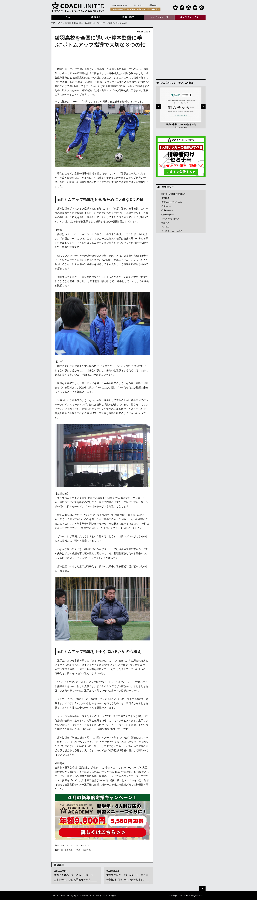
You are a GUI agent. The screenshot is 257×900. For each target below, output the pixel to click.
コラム (59, 23)
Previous (158, 106)
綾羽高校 (60, 763)
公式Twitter (166, 206)
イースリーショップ (170, 219)
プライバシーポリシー (60, 896)
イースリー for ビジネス (171, 231)
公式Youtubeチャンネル (171, 202)
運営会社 (112, 896)
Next (203, 106)
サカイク (165, 223)
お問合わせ (153, 5)
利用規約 (74, 896)
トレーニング (72, 845)
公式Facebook (167, 210)
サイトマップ (101, 896)
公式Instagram (167, 215)
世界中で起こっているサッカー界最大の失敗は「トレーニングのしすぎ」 (127, 877)
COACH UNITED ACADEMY (173, 194)
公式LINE (165, 198)
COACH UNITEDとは (120, 5)
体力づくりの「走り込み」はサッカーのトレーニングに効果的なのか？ (75, 877)
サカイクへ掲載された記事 (105, 101)
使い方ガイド (139, 5)
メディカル (85, 845)
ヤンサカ (165, 227)
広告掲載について (87, 896)
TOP (53, 23)
